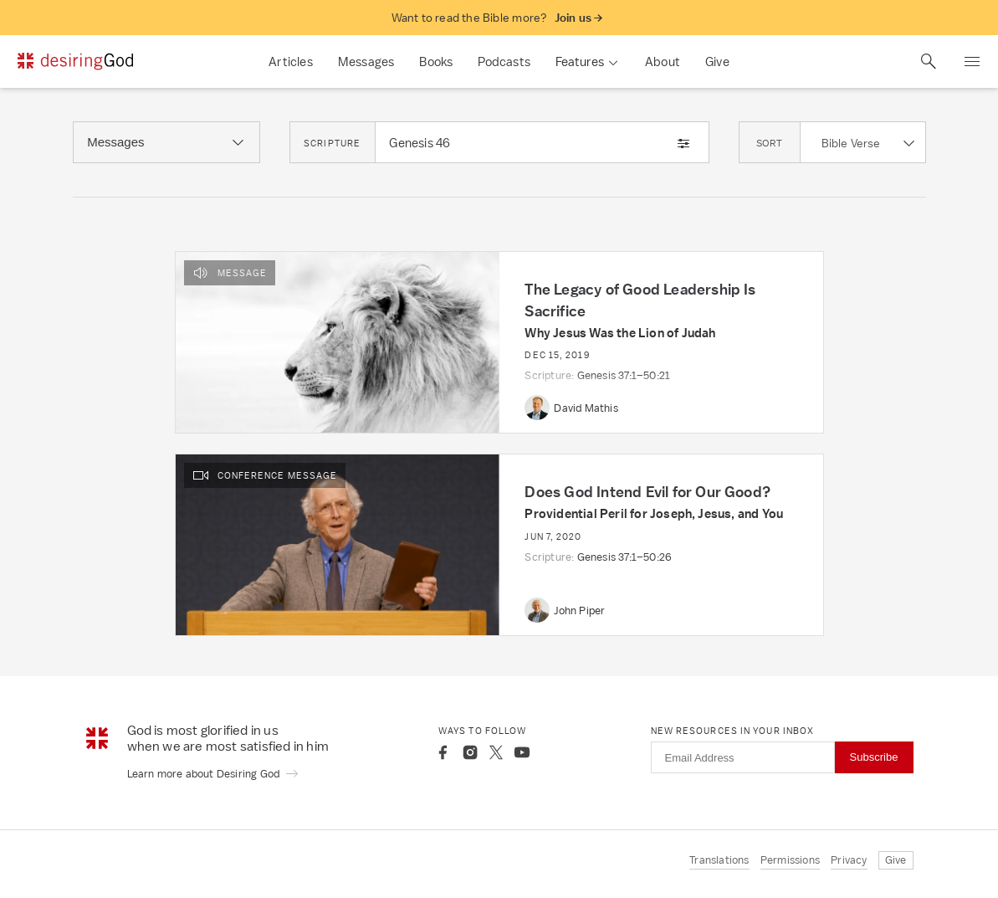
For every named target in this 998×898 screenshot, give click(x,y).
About (662, 61)
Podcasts (504, 61)
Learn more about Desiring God (213, 774)
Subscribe (874, 757)
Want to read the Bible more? (497, 18)
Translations (719, 860)
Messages (366, 61)
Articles (291, 61)
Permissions (790, 860)
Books (436, 61)
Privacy (849, 860)
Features (579, 61)
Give (717, 61)
